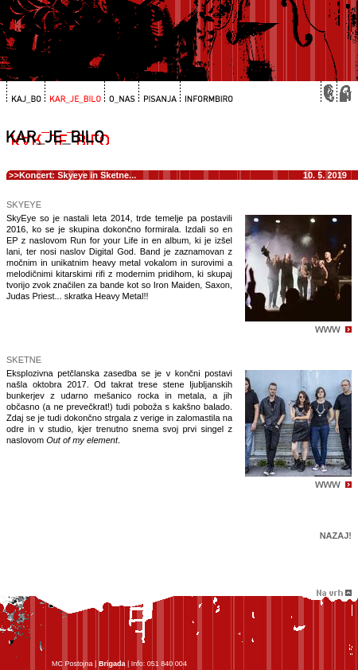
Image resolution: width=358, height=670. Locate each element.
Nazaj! (336, 535)
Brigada (112, 664)
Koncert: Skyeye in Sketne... (77, 175)
